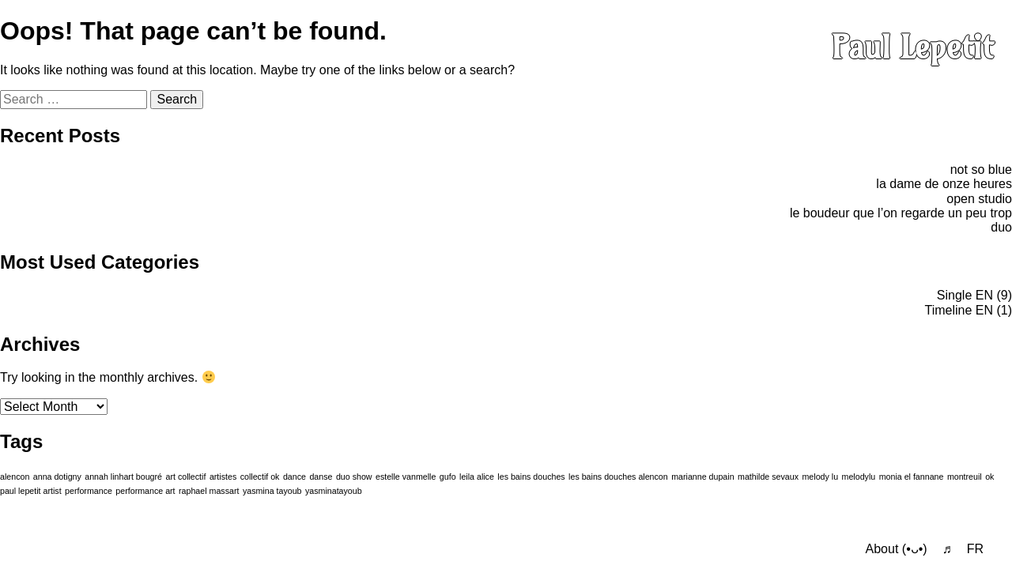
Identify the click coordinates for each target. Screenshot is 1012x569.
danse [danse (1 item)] (320, 476)
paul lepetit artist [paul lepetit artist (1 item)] (31, 491)
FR (975, 549)
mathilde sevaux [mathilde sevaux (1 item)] (768, 476)
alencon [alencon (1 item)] (14, 476)
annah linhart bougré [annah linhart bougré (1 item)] (123, 476)
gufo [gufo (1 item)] (448, 476)
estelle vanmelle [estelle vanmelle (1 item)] (406, 476)
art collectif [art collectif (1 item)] (185, 476)
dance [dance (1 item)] (294, 476)
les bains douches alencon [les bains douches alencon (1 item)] (618, 476)
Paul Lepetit (912, 47)
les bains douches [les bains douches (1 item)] (531, 476)
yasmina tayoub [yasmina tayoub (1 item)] (272, 491)
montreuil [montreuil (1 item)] (964, 476)
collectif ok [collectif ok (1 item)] (260, 476)
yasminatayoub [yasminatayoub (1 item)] (333, 491)
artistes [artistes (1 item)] (223, 476)
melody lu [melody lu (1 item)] (820, 476)
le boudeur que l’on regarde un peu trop (901, 213)
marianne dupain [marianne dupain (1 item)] (702, 476)
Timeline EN (958, 310)
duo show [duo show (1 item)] (354, 476)
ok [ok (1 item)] (989, 476)
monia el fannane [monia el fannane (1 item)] (911, 476)
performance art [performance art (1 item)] (145, 491)
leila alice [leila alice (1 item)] (476, 476)
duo (1001, 227)
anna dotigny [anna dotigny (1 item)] (57, 476)
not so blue (981, 169)
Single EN (965, 295)
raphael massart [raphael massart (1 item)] (209, 491)
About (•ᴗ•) (896, 549)
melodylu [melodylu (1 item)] (859, 476)
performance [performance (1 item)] (88, 491)
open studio (979, 198)
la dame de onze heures (944, 183)
